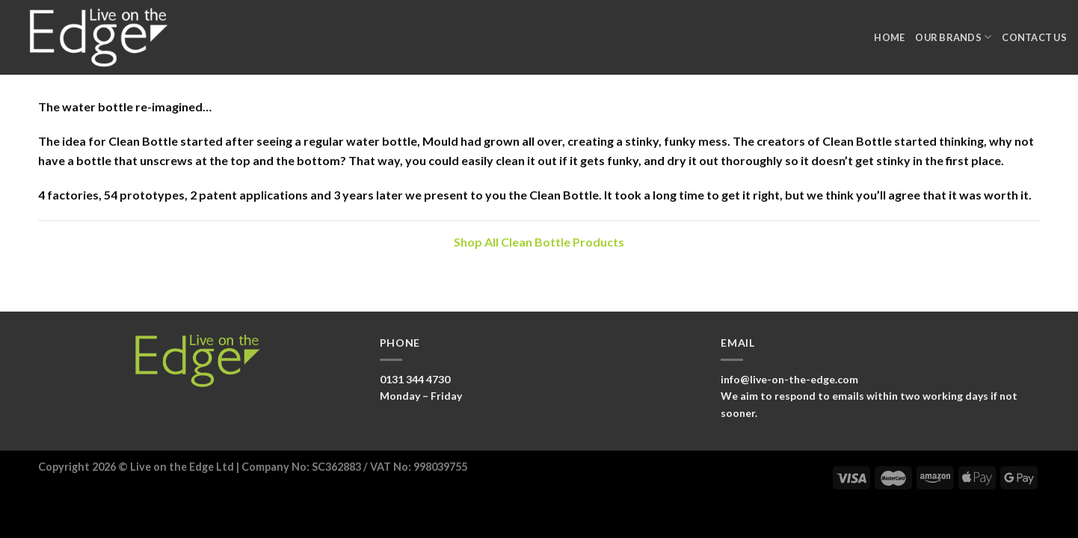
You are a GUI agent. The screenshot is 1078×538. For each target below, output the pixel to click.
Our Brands (953, 37)
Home (889, 37)
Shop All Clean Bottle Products (539, 242)
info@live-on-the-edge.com (789, 379)
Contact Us (1034, 37)
